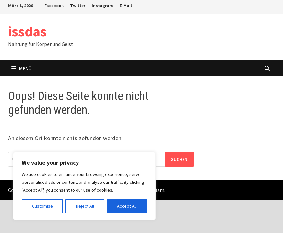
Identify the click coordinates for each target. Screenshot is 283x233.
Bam (159, 190)
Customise (42, 206)
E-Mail (126, 5)
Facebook (54, 5)
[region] (84, 186)
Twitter (77, 5)
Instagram (102, 5)
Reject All (85, 206)
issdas (27, 31)
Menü (21, 68)
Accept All (126, 206)
